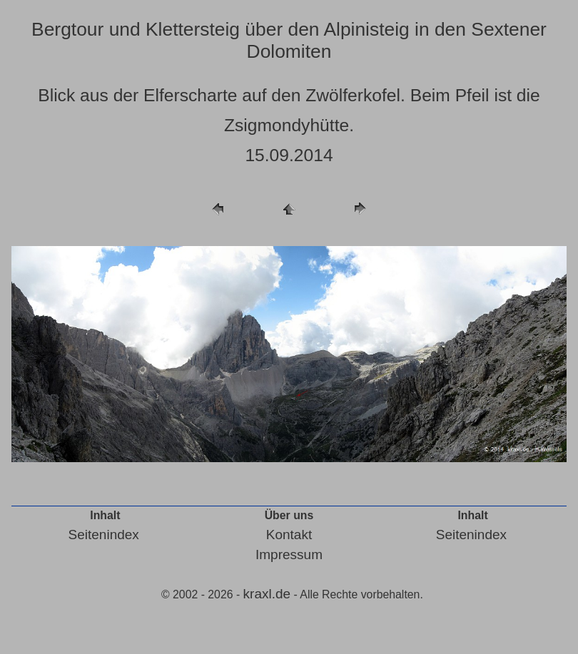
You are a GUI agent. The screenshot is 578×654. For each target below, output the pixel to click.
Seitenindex (104, 534)
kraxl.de (267, 593)
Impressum (289, 554)
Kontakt (289, 534)
